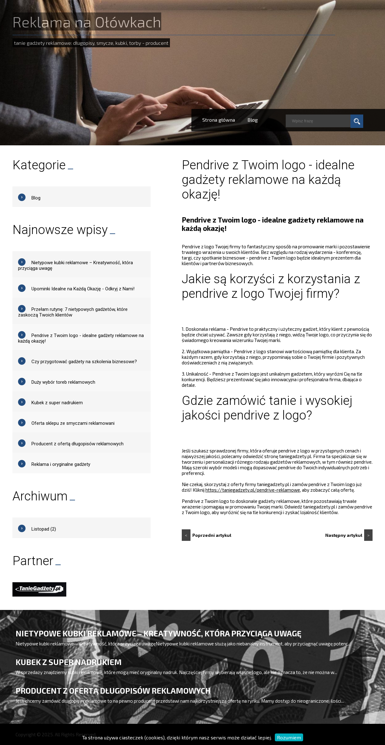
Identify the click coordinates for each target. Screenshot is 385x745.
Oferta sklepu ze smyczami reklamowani (73, 423)
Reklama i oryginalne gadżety (60, 464)
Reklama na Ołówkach (86, 21)
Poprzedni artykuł (206, 535)
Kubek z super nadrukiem (57, 402)
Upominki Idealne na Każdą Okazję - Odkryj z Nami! (82, 289)
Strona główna (218, 120)
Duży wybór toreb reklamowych (63, 382)
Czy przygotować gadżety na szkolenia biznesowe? (84, 361)
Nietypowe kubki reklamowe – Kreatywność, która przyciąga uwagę (158, 633)
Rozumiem (289, 737)
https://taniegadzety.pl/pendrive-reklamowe (252, 490)
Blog (252, 120)
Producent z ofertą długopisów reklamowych (77, 444)
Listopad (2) (43, 529)
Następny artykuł (349, 535)
